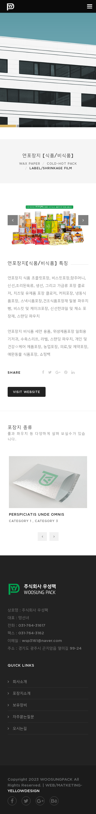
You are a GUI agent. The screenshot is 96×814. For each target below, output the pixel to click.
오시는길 (20, 728)
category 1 (20, 521)
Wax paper (29, 163)
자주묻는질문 (23, 716)
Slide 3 (40, 126)
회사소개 (20, 681)
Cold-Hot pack (62, 163)
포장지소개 (22, 693)
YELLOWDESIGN (23, 791)
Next (83, 220)
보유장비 (20, 705)
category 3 (46, 521)
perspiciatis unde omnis (36, 514)
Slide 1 (55, 126)
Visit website (26, 392)
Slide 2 (24, 126)
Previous (13, 220)
